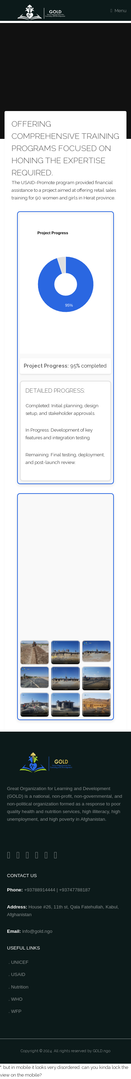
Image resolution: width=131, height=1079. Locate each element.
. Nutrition (18, 987)
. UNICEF (18, 962)
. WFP (14, 1011)
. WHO (15, 999)
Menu (120, 10)
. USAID (16, 974)
